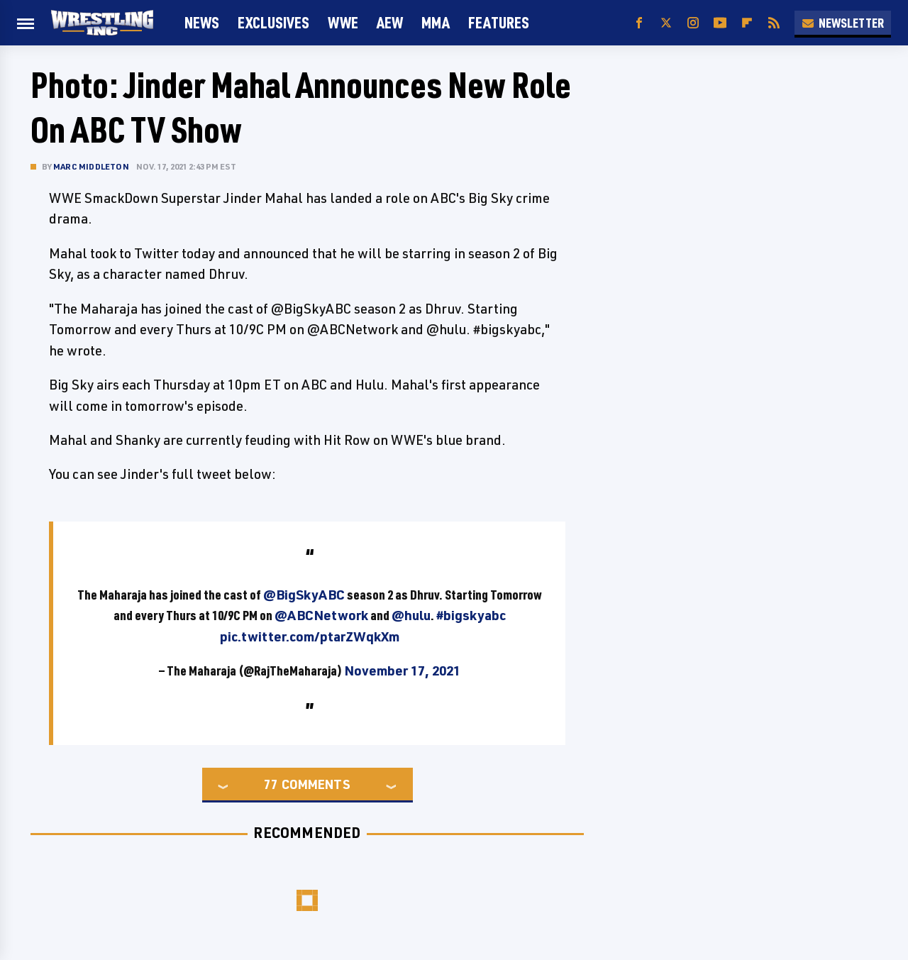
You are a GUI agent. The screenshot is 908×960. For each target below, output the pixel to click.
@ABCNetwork (321, 615)
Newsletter (843, 23)
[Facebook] (639, 23)
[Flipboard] (747, 23)
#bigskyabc (471, 615)
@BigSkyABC (304, 594)
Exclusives (273, 22)
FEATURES (498, 22)
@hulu (411, 615)
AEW (390, 22)
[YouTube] (720, 23)
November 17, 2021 (402, 670)
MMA (435, 22)
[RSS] (774, 23)
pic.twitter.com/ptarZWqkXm (309, 636)
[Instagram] (693, 23)
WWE (343, 22)
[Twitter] (666, 23)
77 (271, 784)
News (201, 22)
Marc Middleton (91, 166)
